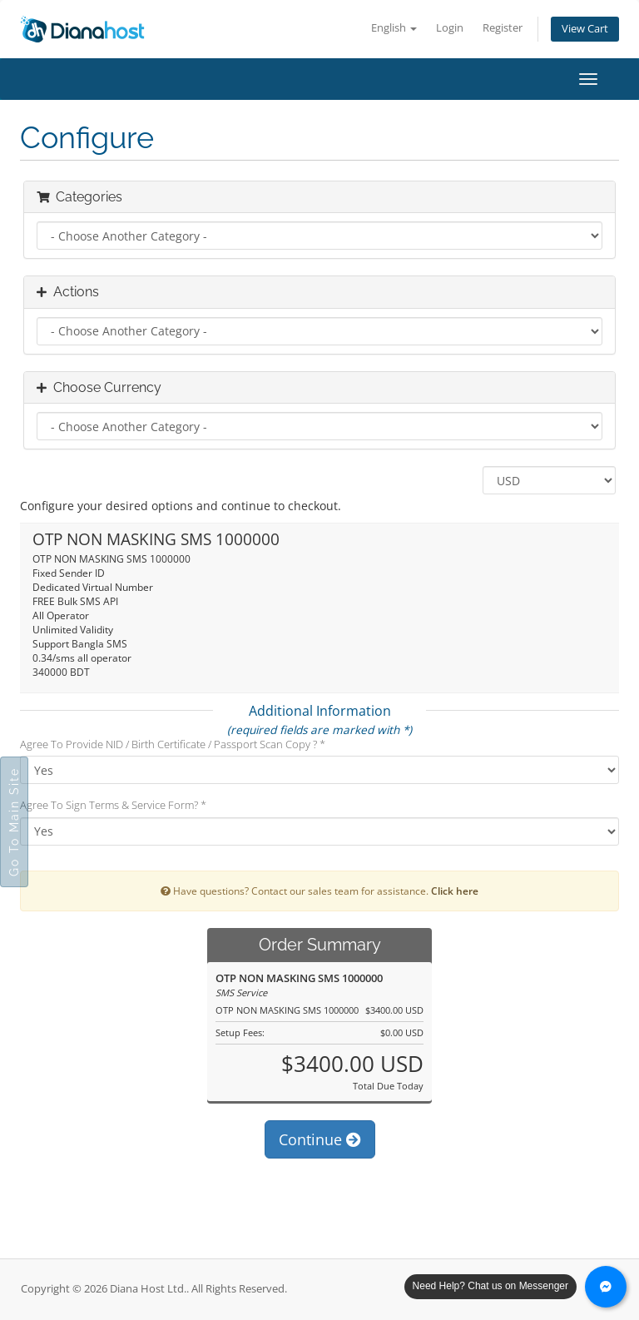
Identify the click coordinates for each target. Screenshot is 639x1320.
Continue (320, 1139)
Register (503, 28)
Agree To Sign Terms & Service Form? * (113, 804)
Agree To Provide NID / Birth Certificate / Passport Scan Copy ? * (172, 744)
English (394, 28)
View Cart (585, 29)
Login (449, 28)
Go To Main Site (14, 821)
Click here (454, 890)
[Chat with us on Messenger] (606, 1287)
